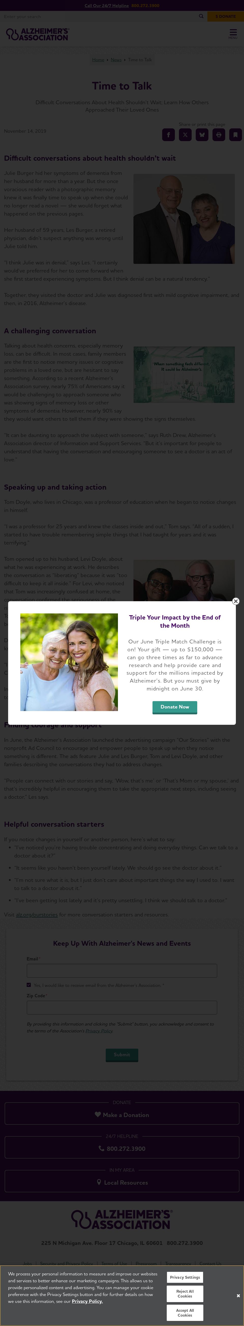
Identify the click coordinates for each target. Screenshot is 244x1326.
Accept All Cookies (185, 1313)
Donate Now (175, 707)
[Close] (238, 1296)
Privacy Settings (185, 1277)
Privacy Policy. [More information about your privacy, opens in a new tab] (87, 1301)
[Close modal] (236, 601)
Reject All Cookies (185, 1294)
